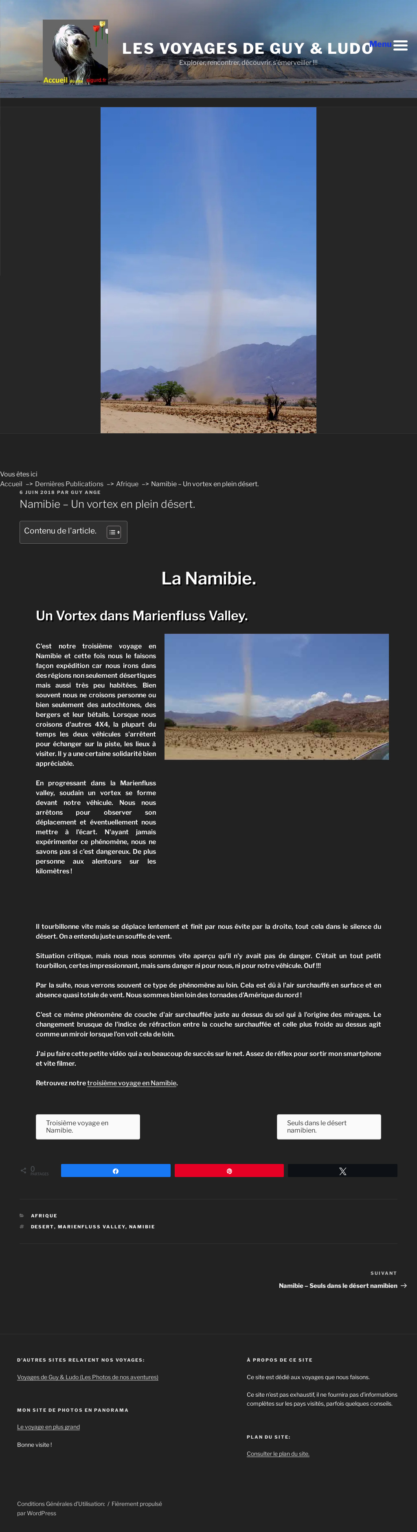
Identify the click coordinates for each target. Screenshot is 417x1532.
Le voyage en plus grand (48, 1426)
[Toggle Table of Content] (110, 532)
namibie (142, 1227)
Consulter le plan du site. (278, 1453)
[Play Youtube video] (277, 697)
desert (42, 1227)
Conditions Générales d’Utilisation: (61, 1503)
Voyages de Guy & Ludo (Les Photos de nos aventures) (87, 1376)
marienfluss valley (91, 1227)
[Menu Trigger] (388, 45)
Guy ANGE (86, 492)
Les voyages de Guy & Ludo (248, 48)
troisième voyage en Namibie (131, 1083)
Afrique (44, 1216)
